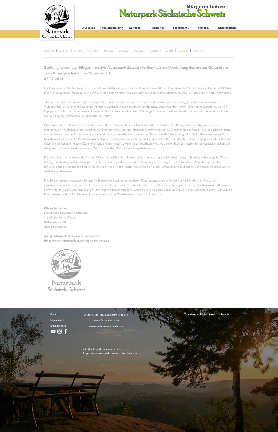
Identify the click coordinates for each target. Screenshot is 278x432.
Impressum (57, 320)
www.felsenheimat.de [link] (106, 320)
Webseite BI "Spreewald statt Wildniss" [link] (106, 314)
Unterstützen (227, 28)
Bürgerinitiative (206, 6)
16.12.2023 (49, 50)
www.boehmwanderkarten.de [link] (106, 326)
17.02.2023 (168, 50)
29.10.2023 (79, 50)
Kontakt (55, 314)
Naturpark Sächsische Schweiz (172, 13)
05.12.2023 (64, 50)
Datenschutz (58, 325)
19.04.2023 (138, 50)
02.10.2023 (93, 50)
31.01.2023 (198, 50)
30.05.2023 (108, 50)
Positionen (158, 28)
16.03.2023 (153, 50)
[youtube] (53, 331)
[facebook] (65, 331)
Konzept (134, 28)
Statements (181, 28)
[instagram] (59, 331)
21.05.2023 (123, 50)
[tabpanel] (139, 50)
